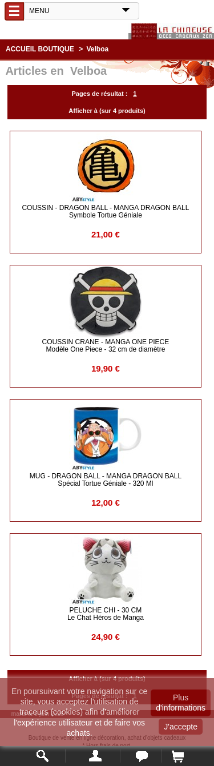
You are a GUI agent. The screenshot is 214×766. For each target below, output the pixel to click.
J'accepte (180, 726)
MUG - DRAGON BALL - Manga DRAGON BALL (105, 479)
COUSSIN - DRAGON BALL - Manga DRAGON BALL (105, 211)
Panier (177, 756)
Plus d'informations (180, 702)
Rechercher (43, 756)
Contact (140, 756)
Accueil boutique (40, 49)
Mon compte (93, 756)
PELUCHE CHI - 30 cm (105, 614)
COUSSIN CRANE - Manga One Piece (105, 345)
